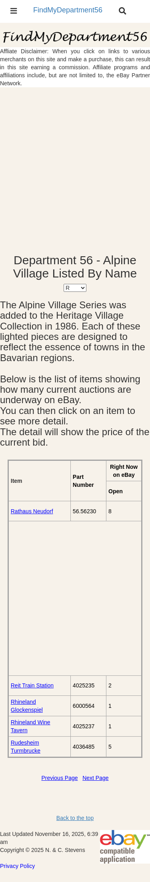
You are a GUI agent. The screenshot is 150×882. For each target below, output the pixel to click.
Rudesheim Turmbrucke (25, 746)
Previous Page (59, 778)
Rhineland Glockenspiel (27, 706)
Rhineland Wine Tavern (30, 726)
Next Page (95, 778)
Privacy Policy (17, 866)
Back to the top (75, 818)
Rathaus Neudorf (32, 511)
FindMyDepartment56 (67, 10)
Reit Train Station (32, 685)
